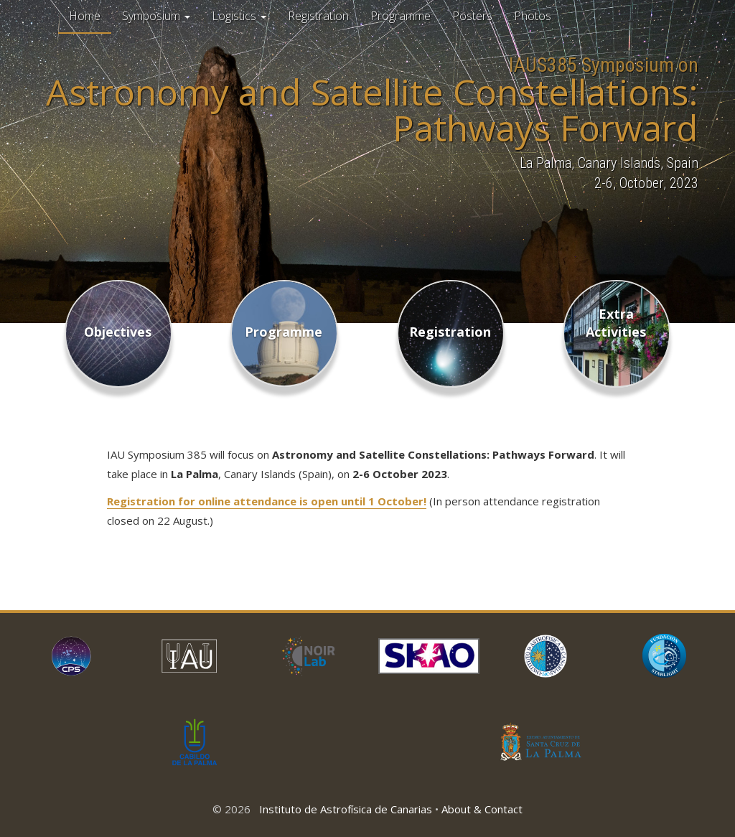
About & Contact (482, 809)
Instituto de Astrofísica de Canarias (345, 809)
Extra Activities (616, 322)
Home (84, 16)
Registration (318, 16)
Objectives (117, 331)
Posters (472, 16)
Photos (532, 16)
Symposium (156, 16)
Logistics (239, 16)
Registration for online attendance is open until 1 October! (266, 501)
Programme (400, 16)
